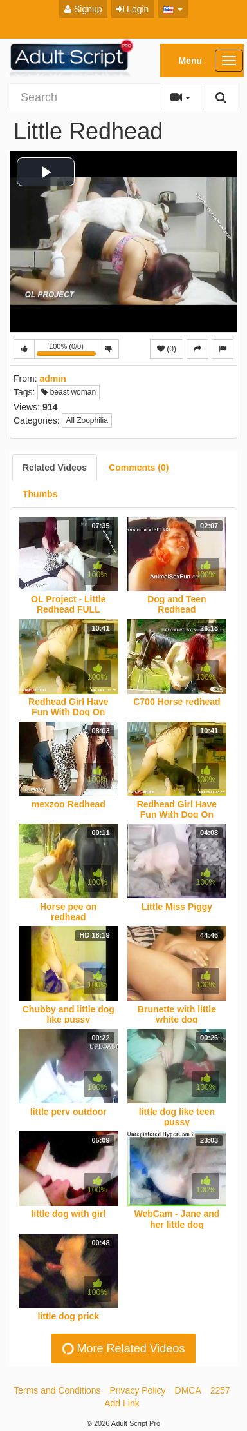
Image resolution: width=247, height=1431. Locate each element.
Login (132, 9)
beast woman (68, 392)
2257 (220, 1390)
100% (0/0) (67, 350)
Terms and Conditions (57, 1390)
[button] (173, 9)
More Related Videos (123, 1348)
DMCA (188, 1390)
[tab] (54, 467)
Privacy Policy (137, 1390)
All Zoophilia (86, 420)
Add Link (121, 1403)
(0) (166, 348)
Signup (83, 9)
